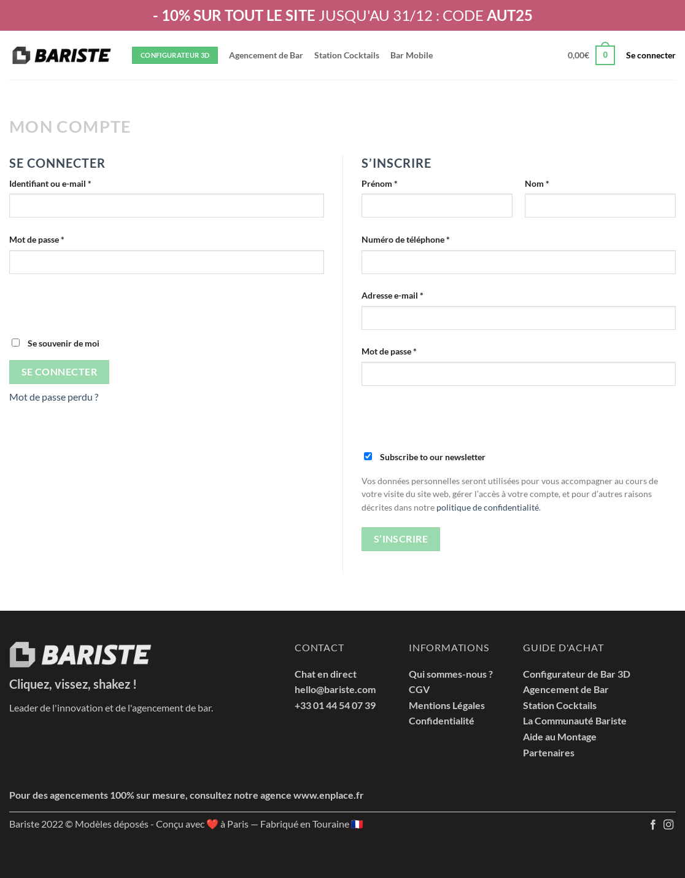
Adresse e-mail (414, 294)
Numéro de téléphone (406, 239)
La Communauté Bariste (575, 720)
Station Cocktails (346, 55)
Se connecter (59, 371)
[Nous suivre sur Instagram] (668, 825)
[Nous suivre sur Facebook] (653, 825)
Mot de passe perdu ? (53, 396)
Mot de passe (58, 238)
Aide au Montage (560, 736)
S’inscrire (401, 538)
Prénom (380, 183)
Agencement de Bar (266, 55)
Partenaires (549, 752)
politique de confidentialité (487, 507)
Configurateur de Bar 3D (576, 674)
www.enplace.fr (328, 795)
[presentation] (102, 312)
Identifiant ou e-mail (71, 182)
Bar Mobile (411, 55)
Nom (537, 183)
